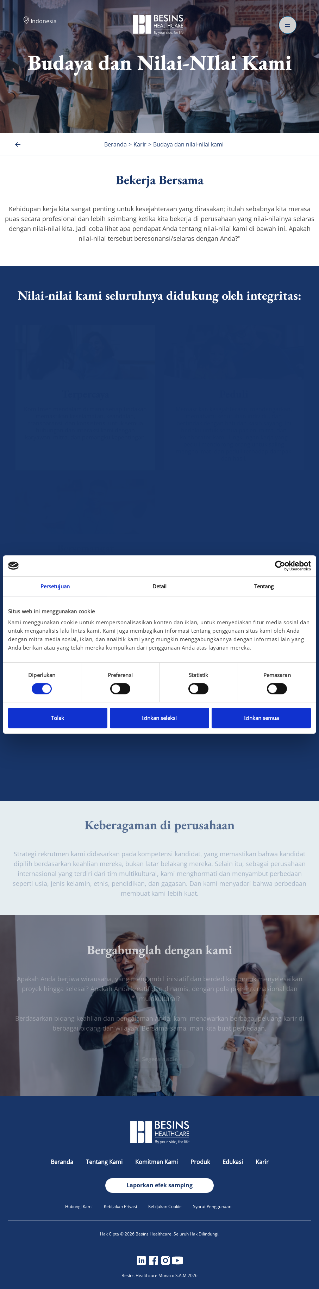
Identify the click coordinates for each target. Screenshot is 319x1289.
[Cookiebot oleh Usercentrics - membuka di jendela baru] (280, 566)
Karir (262, 1162)
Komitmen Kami (157, 1162)
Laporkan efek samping (159, 1185)
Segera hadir (159, 1059)
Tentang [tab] (264, 586)
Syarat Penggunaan (212, 1206)
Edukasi (233, 1162)
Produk (200, 1162)
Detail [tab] (159, 586)
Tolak (57, 717)
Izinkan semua (261, 717)
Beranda (63, 1162)
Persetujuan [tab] (55, 586)
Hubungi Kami (79, 1206)
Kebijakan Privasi (120, 1206)
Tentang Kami (105, 1162)
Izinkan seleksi (159, 717)
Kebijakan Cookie (165, 1206)
